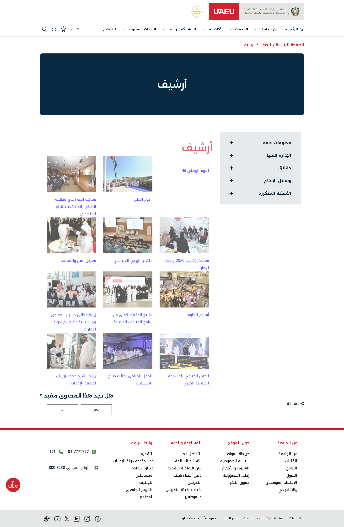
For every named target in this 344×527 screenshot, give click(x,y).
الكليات (291, 461)
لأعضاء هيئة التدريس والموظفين (184, 493)
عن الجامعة (268, 29)
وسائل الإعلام (277, 181)
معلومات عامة (277, 143)
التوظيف (146, 482)
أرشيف (248, 44)
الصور (266, 44)
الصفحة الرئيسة (290, 44)
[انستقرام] (87, 518)
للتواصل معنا (191, 453)
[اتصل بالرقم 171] (56, 451)
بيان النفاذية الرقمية (185, 468)
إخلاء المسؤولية (236, 475)
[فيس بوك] (97, 518)
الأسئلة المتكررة (274, 193)
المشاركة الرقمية (181, 29)
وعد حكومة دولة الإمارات (133, 461)
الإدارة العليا (278, 155)
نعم (96, 409)
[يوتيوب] (57, 518)
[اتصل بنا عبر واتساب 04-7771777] (82, 451)
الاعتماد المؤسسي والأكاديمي (281, 486)
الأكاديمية (216, 29)
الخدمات (241, 29)
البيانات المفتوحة (142, 29)
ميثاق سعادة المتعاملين (143, 471)
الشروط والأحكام (235, 468)
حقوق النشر (239, 482)
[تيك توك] (46, 518)
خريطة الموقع (237, 453)
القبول (291, 475)
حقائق (284, 168)
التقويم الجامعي (140, 489)
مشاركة (295, 403)
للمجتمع (147, 496)
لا (62, 409)
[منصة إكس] (67, 518)
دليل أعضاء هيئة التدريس (187, 479)
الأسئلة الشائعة (188, 461)
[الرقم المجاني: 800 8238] (72, 467)
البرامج (291, 468)
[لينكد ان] (76, 518)
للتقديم (109, 29)
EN (74, 29)
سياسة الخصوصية (234, 461)
